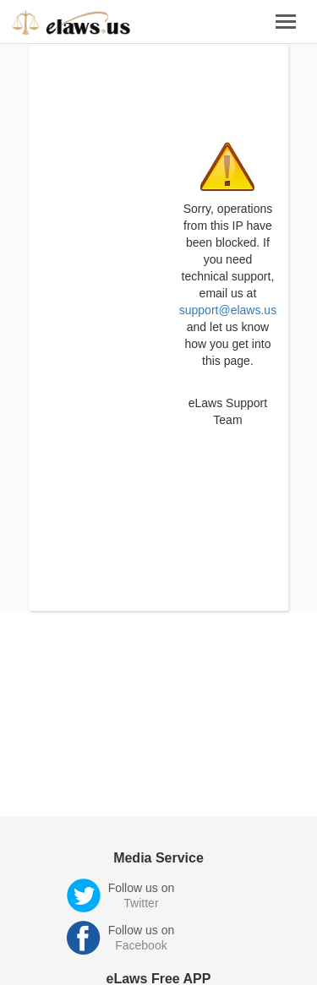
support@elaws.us (227, 310)
